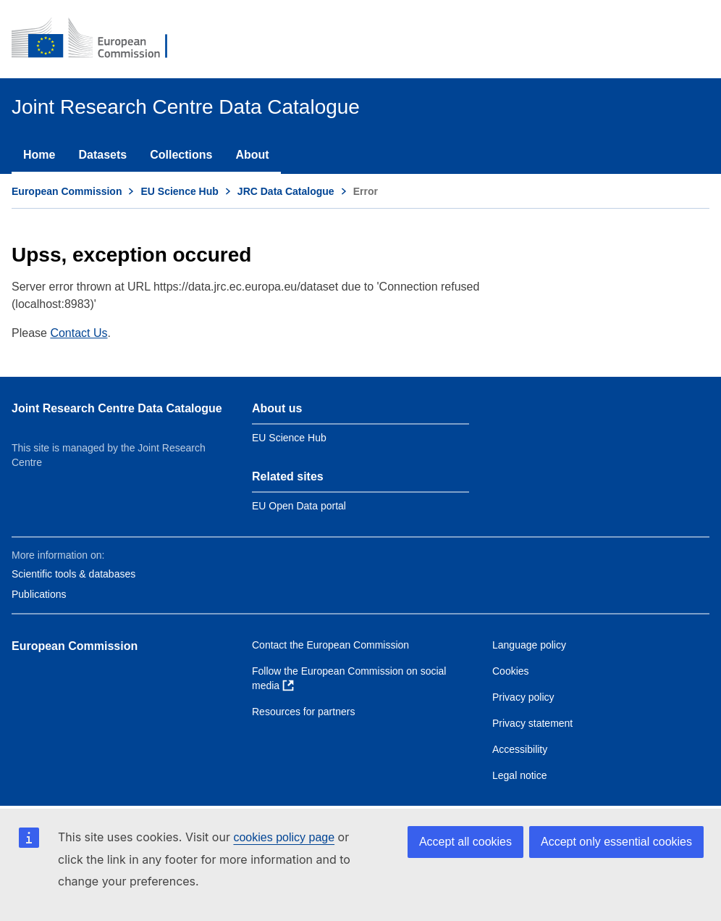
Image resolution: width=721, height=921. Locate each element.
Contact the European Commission (330, 645)
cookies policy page (283, 837)
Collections (181, 155)
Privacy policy (523, 697)
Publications (39, 594)
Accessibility (519, 749)
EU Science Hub (179, 191)
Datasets (102, 155)
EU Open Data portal (299, 506)
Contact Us (78, 333)
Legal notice (519, 775)
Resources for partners (303, 711)
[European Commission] (99, 39)
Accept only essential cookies (616, 841)
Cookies (510, 671)
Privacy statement (532, 723)
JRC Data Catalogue (285, 191)
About (252, 155)
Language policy (529, 645)
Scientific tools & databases (73, 574)
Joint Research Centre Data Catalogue (117, 408)
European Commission (67, 191)
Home (39, 155)
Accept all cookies (465, 841)
